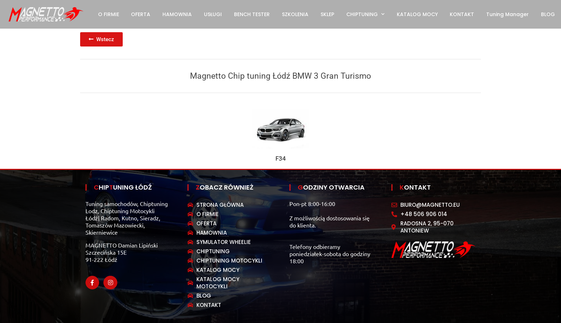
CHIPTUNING (365, 14)
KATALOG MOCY (417, 14)
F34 (280, 158)
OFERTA (140, 14)
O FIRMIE (108, 14)
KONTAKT (462, 14)
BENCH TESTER (252, 14)
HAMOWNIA (177, 14)
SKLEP (327, 14)
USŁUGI (213, 14)
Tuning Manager (507, 14)
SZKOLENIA (295, 14)
